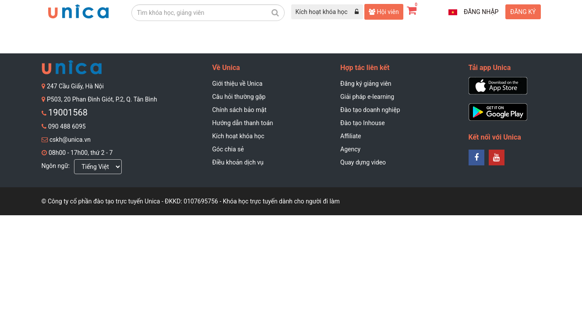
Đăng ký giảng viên (366, 83)
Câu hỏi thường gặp (239, 96)
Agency (350, 149)
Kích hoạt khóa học (238, 136)
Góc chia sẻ (228, 149)
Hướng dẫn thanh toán (242, 122)
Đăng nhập (481, 11)
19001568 (68, 112)
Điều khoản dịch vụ (238, 162)
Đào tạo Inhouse (362, 122)
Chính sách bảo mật (239, 109)
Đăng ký (523, 11)
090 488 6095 (67, 126)
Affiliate (350, 136)
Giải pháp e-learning (367, 96)
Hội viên (384, 11)
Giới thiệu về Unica (237, 83)
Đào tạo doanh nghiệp (370, 109)
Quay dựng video (363, 162)
